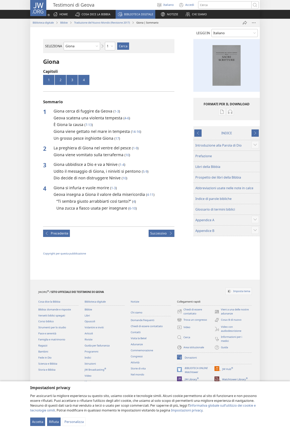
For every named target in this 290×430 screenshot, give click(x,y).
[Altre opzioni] (253, 23)
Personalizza (74, 422)
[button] (92, 14)
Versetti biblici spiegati (51, 315)
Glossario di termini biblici (215, 209)
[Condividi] (245, 23)
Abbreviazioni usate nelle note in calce (224, 188)
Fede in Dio (45, 357)
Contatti (136, 332)
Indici (88, 357)
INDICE (226, 133)
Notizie (135, 301)
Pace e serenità (47, 333)
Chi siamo (136, 312)
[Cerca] (225, 5)
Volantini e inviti (94, 327)
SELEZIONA (53, 46)
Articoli (89, 333)
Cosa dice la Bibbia (49, 301)
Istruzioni (90, 363)
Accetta (37, 422)
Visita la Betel (138, 338)
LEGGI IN (203, 33)
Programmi (91, 351)
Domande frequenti (142, 320)
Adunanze (137, 344)
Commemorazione (142, 350)
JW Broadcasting (95, 369)
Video (88, 375)
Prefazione (203, 156)
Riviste (88, 339)
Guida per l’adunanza (97, 345)
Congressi (137, 356)
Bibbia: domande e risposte (54, 309)
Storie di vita (138, 368)
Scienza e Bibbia (47, 363)
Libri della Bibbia (207, 166)
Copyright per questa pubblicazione (64, 253)
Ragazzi (42, 345)
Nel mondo (137, 374)
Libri (87, 315)
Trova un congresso (192, 319)
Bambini (43, 351)
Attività (135, 362)
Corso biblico (46, 321)
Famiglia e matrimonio (51, 339)
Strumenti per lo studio (52, 327)
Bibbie (64, 22)
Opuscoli (90, 321)
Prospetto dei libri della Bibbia (218, 177)
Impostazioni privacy (186, 410)
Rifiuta (54, 422)
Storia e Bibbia (46, 369)
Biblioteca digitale (43, 22)
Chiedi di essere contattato (147, 326)
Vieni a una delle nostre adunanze (231, 312)
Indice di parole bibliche (213, 198)
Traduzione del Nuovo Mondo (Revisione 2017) (102, 22)
